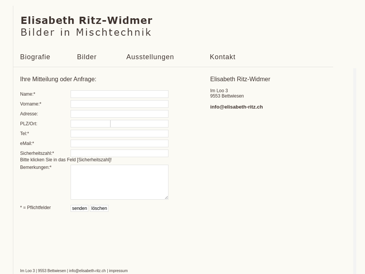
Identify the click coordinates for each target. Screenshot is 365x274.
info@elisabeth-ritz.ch (236, 107)
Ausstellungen (150, 57)
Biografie (35, 57)
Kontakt (223, 57)
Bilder (87, 57)
